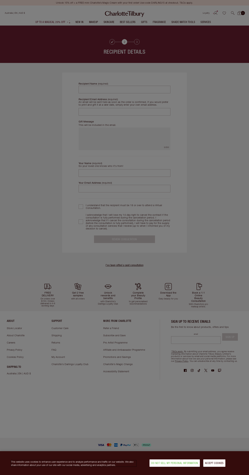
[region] (124, 463)
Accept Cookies (214, 463)
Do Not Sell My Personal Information (174, 463)
